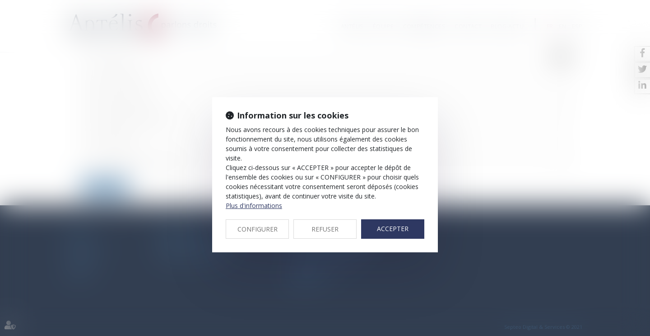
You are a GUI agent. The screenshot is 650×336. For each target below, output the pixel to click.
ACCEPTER (393, 228)
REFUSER (325, 229)
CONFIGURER (257, 229)
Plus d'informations (254, 205)
